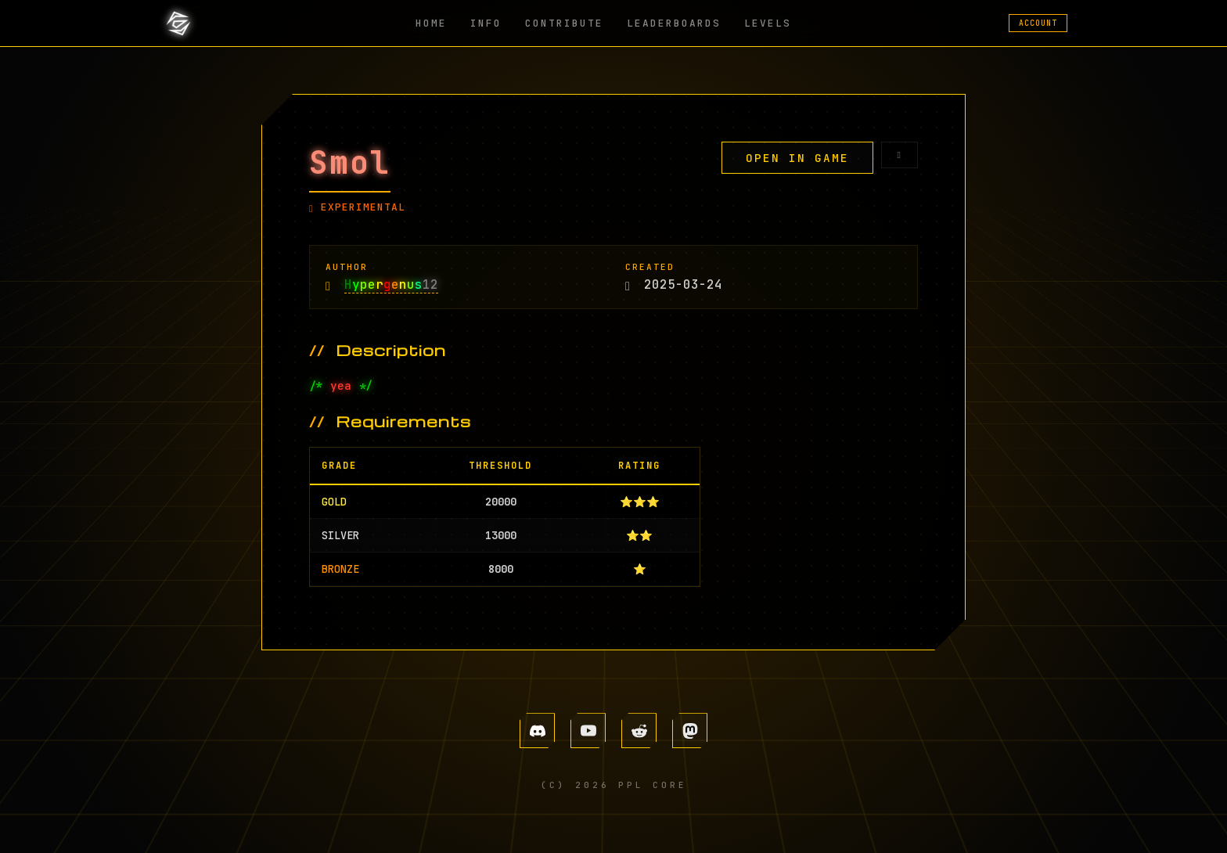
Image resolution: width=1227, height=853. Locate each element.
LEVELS (767, 23)
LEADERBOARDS (674, 23)
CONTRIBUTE (564, 23)
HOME (431, 23)
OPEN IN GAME (797, 157)
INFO (486, 23)
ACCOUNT (1038, 23)
